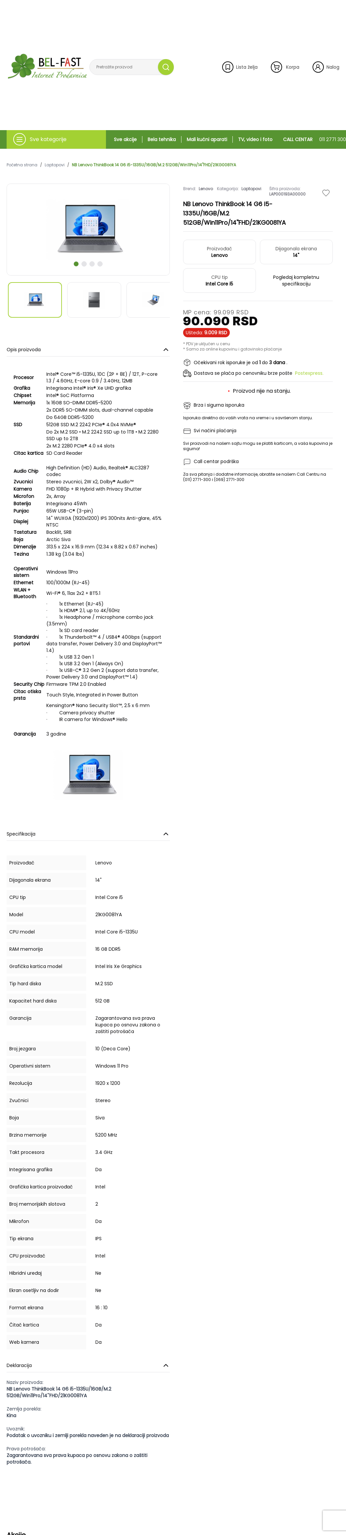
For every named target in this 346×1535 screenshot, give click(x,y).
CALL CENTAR (314, 139)
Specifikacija (88, 834)
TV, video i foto (255, 139)
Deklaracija (88, 1365)
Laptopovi (55, 165)
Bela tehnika (162, 139)
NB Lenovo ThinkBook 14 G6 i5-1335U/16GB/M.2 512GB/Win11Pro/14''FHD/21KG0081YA (154, 165)
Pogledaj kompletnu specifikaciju (296, 280)
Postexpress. (309, 373)
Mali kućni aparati (207, 139)
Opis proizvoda (88, 350)
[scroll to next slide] (76, 264)
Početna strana (22, 165)
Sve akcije (125, 139)
